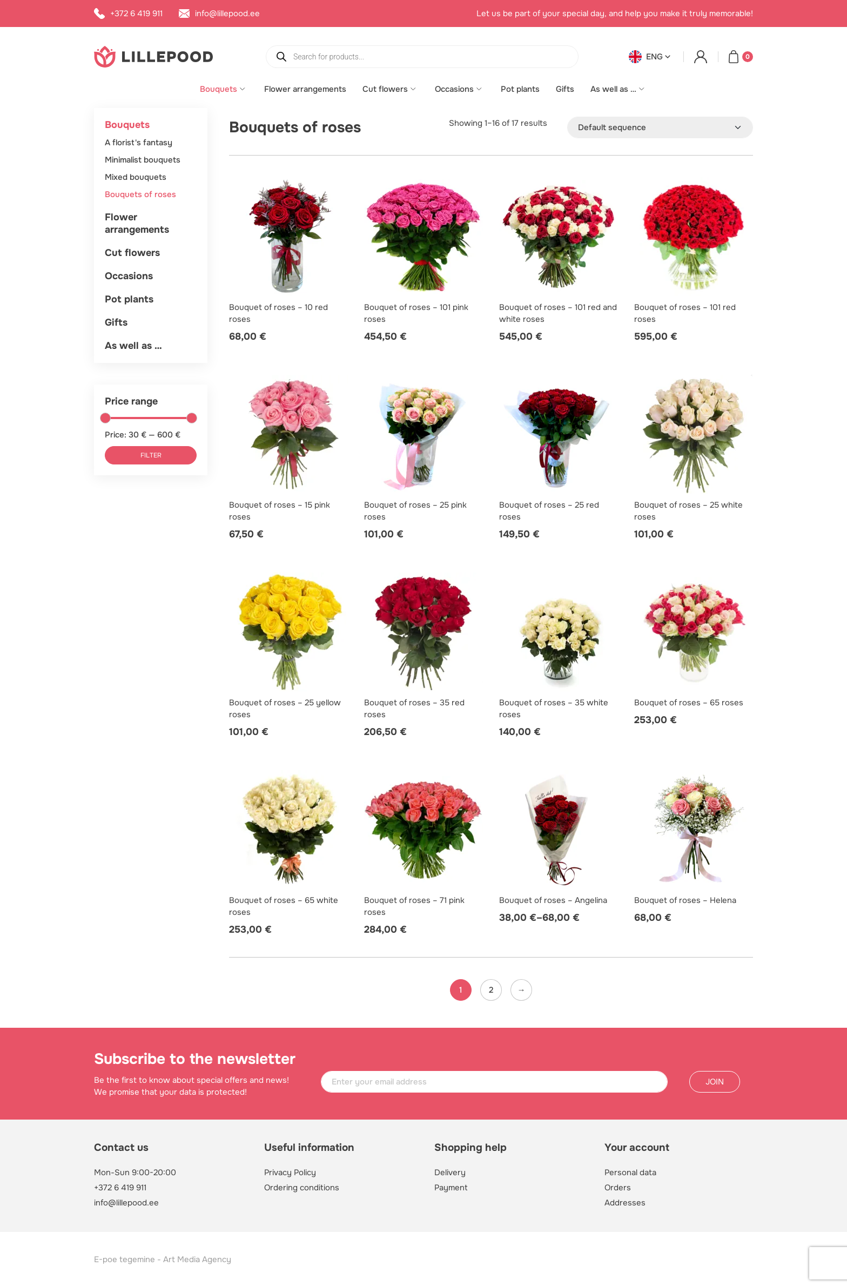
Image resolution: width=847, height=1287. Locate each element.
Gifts (565, 89)
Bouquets (218, 89)
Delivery (450, 1172)
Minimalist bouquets (142, 159)
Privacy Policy (290, 1172)
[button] (651, 56)
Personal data (630, 1172)
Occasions (454, 89)
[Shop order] (660, 127)
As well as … (613, 89)
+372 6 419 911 (120, 1187)
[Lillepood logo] (153, 56)
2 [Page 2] (491, 990)
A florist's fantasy (138, 142)
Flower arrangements (305, 89)
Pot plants (520, 89)
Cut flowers (385, 89)
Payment (451, 1187)
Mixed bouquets (135, 177)
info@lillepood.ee (126, 1202)
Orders (617, 1187)
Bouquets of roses (140, 194)
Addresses (625, 1202)
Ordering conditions (301, 1187)
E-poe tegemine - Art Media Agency (162, 1259)
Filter (151, 455)
